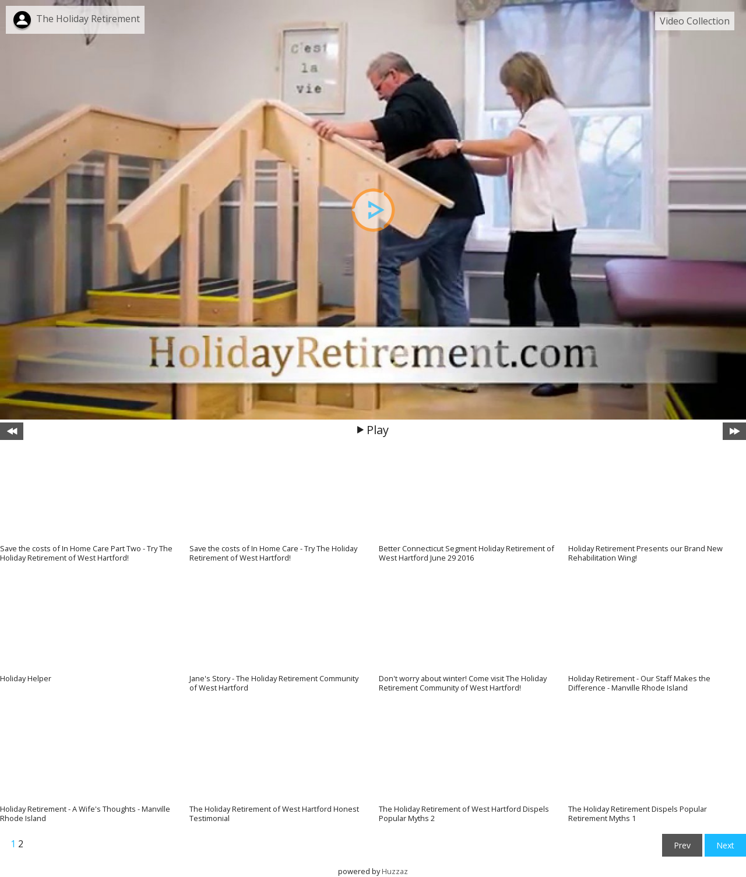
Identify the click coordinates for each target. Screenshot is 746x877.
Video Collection (695, 21)
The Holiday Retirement (88, 18)
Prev (682, 845)
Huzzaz (395, 871)
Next (725, 845)
